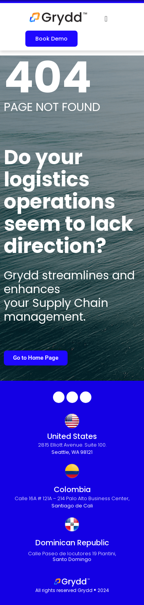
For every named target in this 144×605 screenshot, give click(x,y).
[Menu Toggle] (106, 19)
